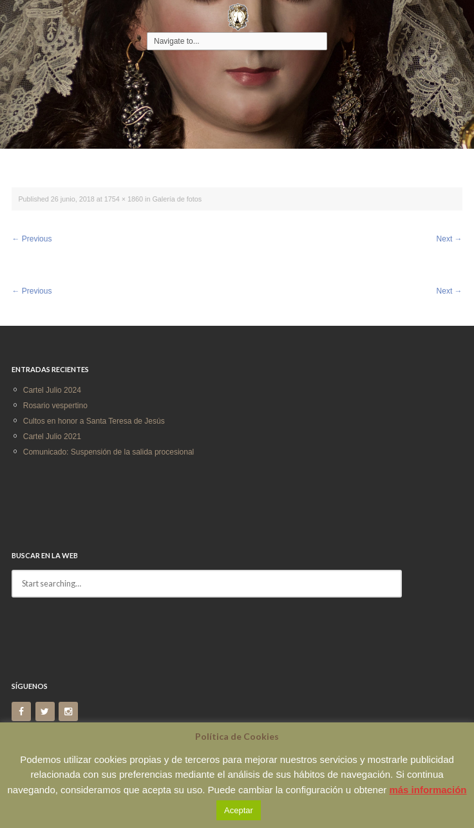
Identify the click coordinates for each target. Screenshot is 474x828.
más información (427, 789)
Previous (32, 238)
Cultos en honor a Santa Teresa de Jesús (94, 421)
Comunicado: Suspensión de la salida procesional (108, 451)
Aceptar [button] (238, 810)
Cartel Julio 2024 (52, 390)
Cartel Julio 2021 (52, 436)
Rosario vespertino (55, 405)
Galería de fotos (177, 199)
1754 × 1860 (123, 199)
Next (449, 238)
